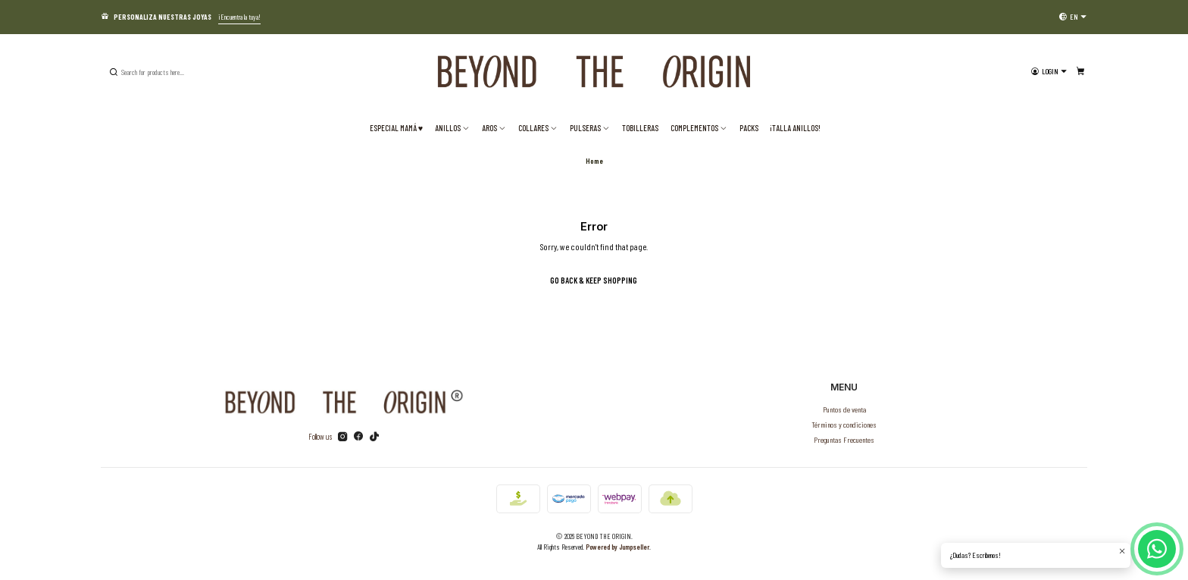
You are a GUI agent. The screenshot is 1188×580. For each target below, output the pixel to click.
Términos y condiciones (844, 424)
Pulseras (590, 128)
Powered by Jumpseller (617, 546)
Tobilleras (640, 128)
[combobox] (184, 72)
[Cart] (1080, 72)
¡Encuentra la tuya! (239, 16)
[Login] (1049, 72)
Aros (494, 128)
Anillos (452, 128)
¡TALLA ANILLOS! (795, 128)
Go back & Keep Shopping (593, 280)
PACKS (748, 128)
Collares (538, 128)
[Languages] (1072, 16)
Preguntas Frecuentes (844, 439)
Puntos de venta (844, 409)
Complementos (699, 128)
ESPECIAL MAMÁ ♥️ (396, 128)
